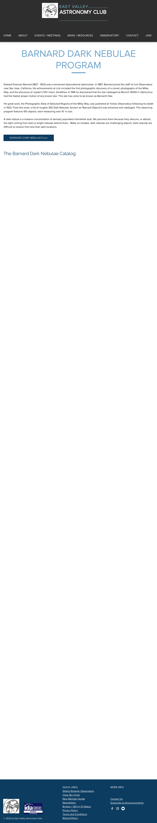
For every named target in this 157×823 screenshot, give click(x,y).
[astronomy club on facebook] (112, 808)
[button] (80, 35)
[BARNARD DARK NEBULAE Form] (29, 138)
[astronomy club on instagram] (117, 808)
